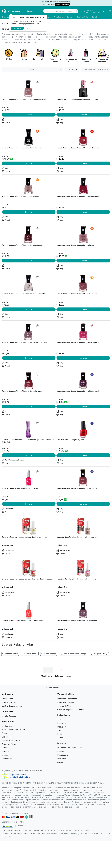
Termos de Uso (64, 706)
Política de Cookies (65, 702)
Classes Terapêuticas (11, 740)
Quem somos (7, 698)
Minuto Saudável (9, 716)
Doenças (5, 751)
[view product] (28, 88)
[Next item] (108, 56)
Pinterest (61, 734)
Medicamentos (8, 726)
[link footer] (7, 826)
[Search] (76, 11)
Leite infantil (70, 17)
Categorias (6, 733)
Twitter (60, 719)
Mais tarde (30, 28)
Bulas (4, 748)
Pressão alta (58, 17)
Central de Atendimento (12, 706)
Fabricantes (7, 759)
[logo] (4, 11)
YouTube (61, 730)
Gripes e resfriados (9, 17)
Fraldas (60, 751)
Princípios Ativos (9, 744)
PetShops (61, 759)
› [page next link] (61, 670)
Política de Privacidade (67, 698)
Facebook (61, 723)
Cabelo (60, 762)
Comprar (28, 115)
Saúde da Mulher (83, 17)
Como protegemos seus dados (70, 709)
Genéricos (95, 17)
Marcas (5, 755)
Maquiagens (62, 755)
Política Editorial (9, 702)
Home (6, 23)
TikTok (60, 738)
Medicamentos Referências (13, 729)
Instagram (61, 727)
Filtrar (32, 69)
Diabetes (48, 17)
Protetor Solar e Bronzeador (70, 748)
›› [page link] (66, 670)
